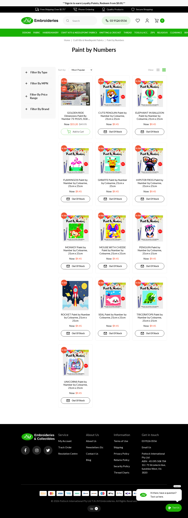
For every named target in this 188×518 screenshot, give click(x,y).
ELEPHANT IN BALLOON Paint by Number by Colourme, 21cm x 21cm (149, 115)
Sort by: (62, 69)
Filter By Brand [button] (39, 109)
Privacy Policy (121, 453)
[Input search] (80, 20)
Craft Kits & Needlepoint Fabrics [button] (79, 32)
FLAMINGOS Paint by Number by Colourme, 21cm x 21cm (75, 182)
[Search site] (67, 20)
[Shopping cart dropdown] (159, 20)
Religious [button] (162, 32)
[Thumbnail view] (164, 70)
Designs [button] (26, 32)
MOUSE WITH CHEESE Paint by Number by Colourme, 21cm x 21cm (112, 250)
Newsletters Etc (94, 447)
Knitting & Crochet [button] (110, 32)
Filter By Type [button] (38, 72)
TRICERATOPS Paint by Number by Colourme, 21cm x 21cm (150, 317)
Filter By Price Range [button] (39, 96)
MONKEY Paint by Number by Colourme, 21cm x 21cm (75, 250)
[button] (147, 20)
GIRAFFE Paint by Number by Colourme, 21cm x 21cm (112, 182)
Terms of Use (121, 440)
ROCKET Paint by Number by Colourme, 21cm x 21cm (75, 317)
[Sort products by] (80, 70)
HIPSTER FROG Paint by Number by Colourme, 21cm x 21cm (149, 182)
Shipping (118, 447)
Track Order (65, 447)
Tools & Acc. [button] (141, 32)
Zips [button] (152, 32)
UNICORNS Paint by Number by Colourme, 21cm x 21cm (75, 384)
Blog (88, 459)
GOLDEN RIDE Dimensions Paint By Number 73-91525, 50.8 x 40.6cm (75, 115)
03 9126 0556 (149, 440)
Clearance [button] (176, 32)
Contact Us (92, 453)
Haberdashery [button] (51, 32)
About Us (91, 440)
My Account (65, 440)
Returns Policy (121, 459)
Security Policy (122, 466)
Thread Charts (121, 472)
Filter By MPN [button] (39, 83)
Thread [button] (128, 32)
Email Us (146, 447)
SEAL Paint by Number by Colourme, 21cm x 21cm (112, 316)
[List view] (158, 70)
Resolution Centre (68, 453)
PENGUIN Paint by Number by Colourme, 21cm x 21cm (150, 250)
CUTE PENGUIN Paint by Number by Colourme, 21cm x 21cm (112, 115)
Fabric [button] (36, 32)
